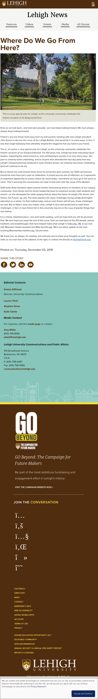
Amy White (10, 330)
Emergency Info (22, 606)
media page (34, 324)
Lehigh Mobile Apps (24, 615)
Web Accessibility (23, 610)
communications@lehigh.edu (19, 369)
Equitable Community (25, 639)
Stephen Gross (12, 306)
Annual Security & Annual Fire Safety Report (38, 648)
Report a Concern (24, 652)
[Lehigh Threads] (20, 569)
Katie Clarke (10, 311)
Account (19, 619)
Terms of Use (21, 623)
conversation (44, 502)
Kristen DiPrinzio (13, 289)
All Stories (83, 24)
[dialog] (49, 688)
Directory (19, 593)
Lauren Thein (11, 301)
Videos (29, 24)
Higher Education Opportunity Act (32, 635)
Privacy (18, 628)
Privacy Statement (38, 686)
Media (65, 24)
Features (11, 24)
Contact (18, 601)
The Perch (19, 588)
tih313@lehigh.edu (82, 239)
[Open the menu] (93, 4)
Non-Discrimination (24, 644)
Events (47, 24)
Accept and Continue (83, 693)
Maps (17, 597)
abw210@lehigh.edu (15, 337)
